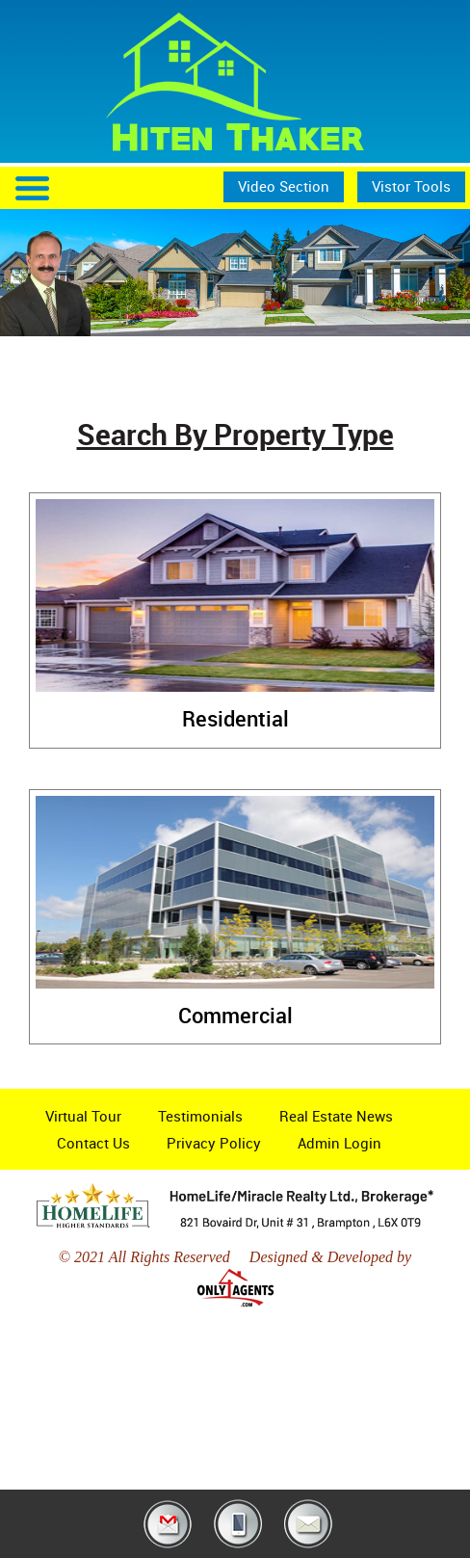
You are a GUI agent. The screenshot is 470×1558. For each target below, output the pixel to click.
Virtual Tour (83, 1115)
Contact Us (93, 1142)
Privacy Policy (214, 1142)
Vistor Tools (411, 186)
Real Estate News (336, 1115)
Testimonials (200, 1115)
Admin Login (339, 1142)
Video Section (283, 186)
